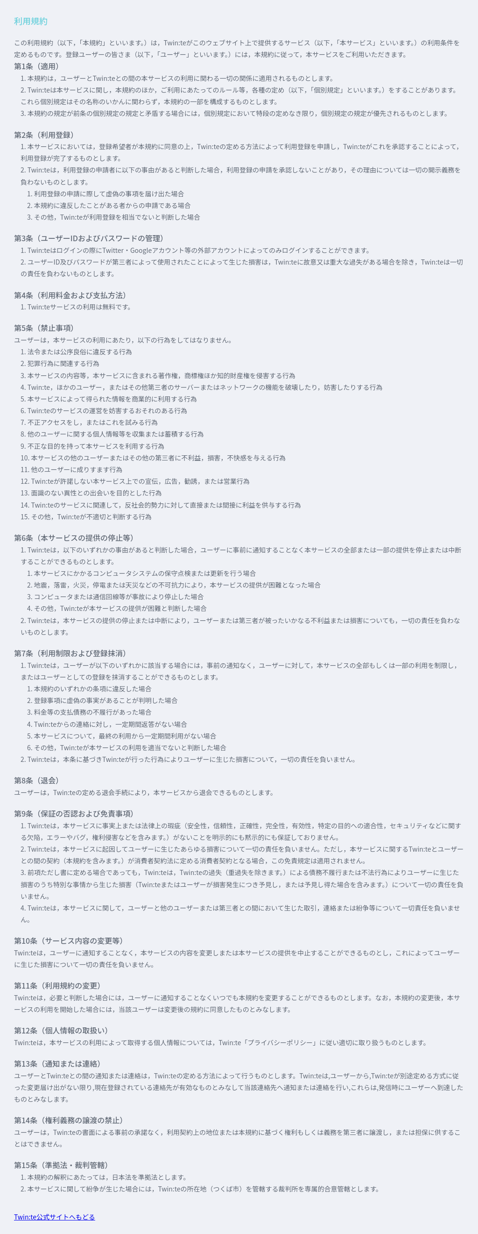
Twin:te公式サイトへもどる (54, 1216)
